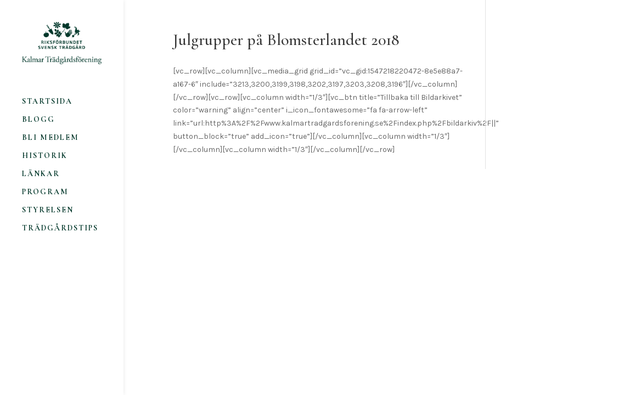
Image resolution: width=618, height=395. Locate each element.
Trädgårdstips (60, 228)
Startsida (47, 102)
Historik (45, 156)
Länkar (41, 174)
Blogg (38, 120)
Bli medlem (50, 138)
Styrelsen (48, 210)
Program (45, 192)
